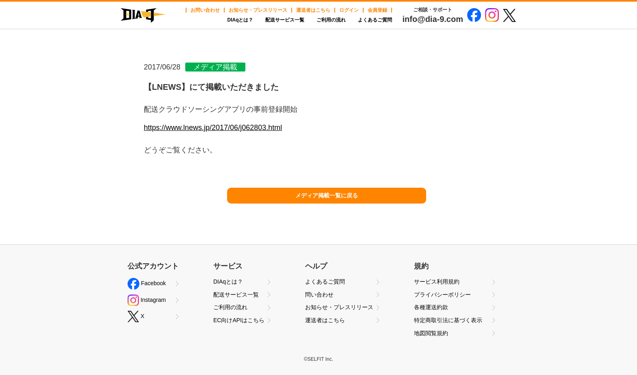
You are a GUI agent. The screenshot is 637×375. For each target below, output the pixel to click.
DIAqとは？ (240, 20)
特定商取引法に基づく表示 (448, 320)
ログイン (349, 10)
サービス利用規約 (436, 281)
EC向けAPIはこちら (238, 320)
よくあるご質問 (375, 20)
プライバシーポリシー (442, 294)
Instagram (147, 300)
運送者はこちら (313, 10)
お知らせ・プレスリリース (258, 10)
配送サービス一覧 (284, 20)
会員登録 (377, 10)
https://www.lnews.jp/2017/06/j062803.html (213, 128)
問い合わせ (319, 294)
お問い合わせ (205, 10)
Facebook (147, 284)
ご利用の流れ (331, 20)
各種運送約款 (431, 307)
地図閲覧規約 (431, 333)
